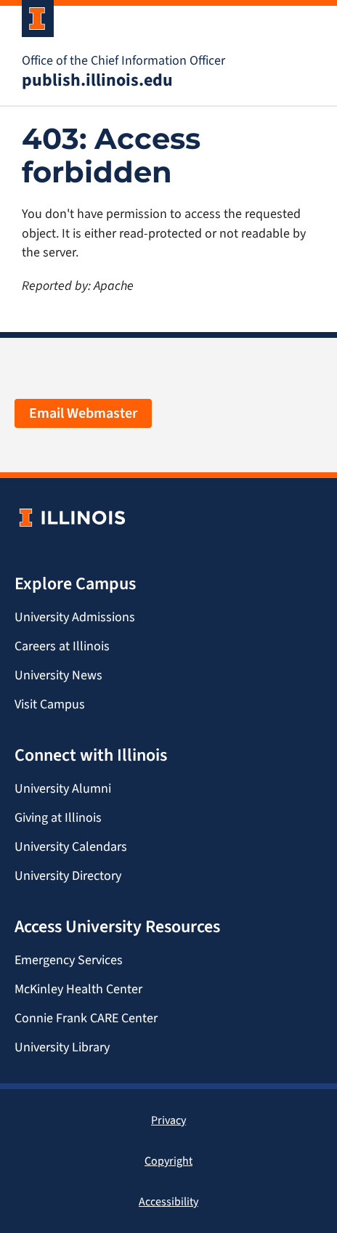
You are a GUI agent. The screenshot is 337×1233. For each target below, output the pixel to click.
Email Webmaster (83, 413)
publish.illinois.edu (97, 80)
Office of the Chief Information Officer (123, 60)
